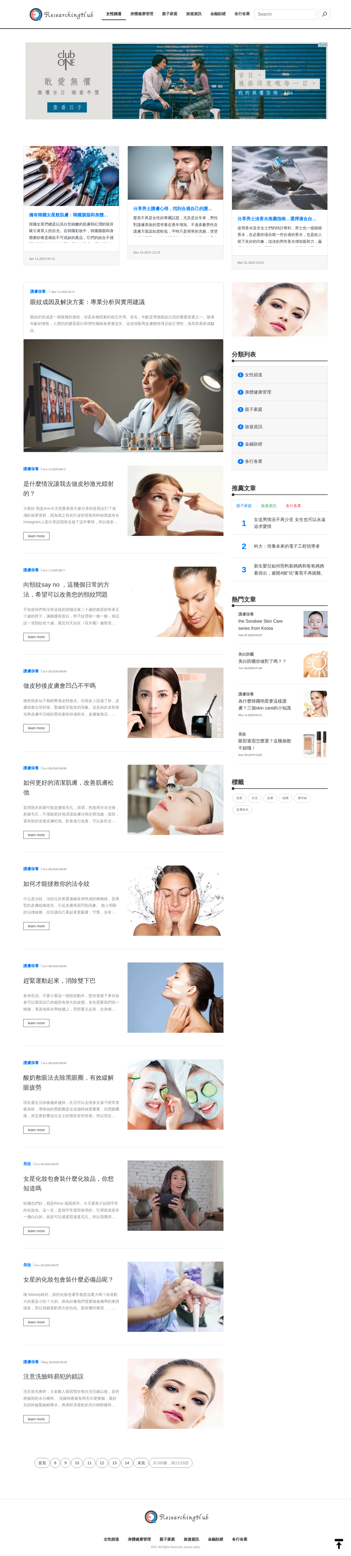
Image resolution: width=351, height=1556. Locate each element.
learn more (36, 536)
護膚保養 (38, 291)
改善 (239, 798)
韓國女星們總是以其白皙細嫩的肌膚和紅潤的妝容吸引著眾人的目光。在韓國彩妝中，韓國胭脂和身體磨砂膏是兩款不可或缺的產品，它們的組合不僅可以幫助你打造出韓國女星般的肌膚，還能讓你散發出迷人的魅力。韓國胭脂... (71, 237)
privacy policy (192, 1547)
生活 (255, 798)
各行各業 (244, 13)
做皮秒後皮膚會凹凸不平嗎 (59, 685)
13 (114, 1463)
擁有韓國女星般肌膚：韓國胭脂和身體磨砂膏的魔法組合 (68, 216)
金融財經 (220, 13)
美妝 (27, 1164)
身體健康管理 (144, 13)
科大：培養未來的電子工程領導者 (287, 546)
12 (102, 1463)
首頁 (42, 1463)
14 (127, 1463)
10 (77, 1463)
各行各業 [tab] (293, 505)
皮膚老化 (242, 809)
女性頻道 (116, 13)
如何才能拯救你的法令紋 (56, 883)
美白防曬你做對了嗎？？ (262, 661)
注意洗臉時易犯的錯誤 (53, 1376)
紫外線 (302, 798)
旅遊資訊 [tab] (268, 505)
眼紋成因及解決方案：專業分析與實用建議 (87, 302)
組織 (285, 798)
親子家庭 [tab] (244, 505)
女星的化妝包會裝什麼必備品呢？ (68, 1279)
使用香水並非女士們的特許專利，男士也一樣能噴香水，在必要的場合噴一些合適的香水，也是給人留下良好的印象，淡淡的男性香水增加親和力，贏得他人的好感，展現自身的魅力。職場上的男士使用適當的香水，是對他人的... (279, 241)
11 (89, 1463)
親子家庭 (172, 13)
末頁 (141, 1463)
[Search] (285, 14)
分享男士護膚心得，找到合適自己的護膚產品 (172, 209)
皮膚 (270, 798)
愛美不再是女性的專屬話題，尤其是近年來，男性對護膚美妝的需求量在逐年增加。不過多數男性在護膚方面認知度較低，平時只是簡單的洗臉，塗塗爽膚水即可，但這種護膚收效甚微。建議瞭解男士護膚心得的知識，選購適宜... (175, 231)
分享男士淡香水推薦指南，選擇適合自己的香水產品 (276, 219)
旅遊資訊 (196, 13)
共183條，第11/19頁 (171, 1463)
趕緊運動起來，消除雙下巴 (59, 980)
